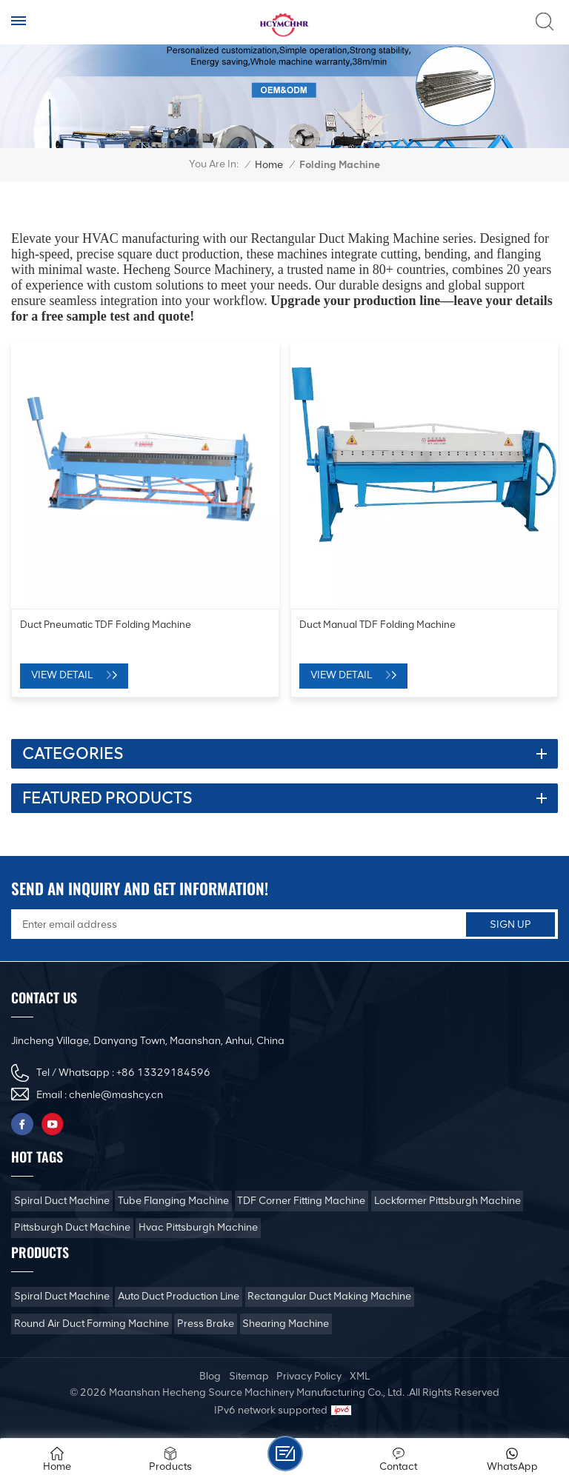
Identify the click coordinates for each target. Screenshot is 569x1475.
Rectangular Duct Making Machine (329, 1296)
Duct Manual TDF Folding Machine (377, 624)
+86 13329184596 (163, 1072)
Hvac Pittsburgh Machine (198, 1227)
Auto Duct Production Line (178, 1296)
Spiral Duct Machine (62, 1200)
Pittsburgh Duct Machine (72, 1227)
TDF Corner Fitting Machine (301, 1200)
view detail (62, 675)
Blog (210, 1376)
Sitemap (249, 1376)
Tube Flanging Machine (173, 1200)
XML (360, 1376)
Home (269, 164)
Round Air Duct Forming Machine (91, 1323)
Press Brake (205, 1323)
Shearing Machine (285, 1323)
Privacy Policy (309, 1376)
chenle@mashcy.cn (116, 1094)
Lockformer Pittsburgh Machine (447, 1200)
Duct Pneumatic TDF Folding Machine (105, 624)
